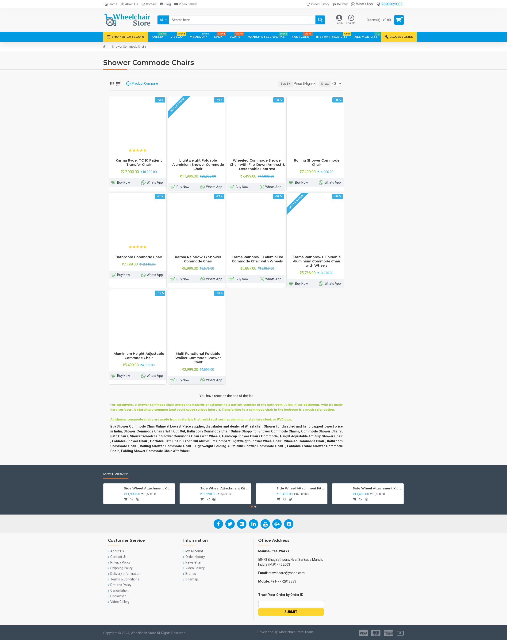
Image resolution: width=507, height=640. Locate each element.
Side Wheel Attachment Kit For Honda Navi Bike (224, 488)
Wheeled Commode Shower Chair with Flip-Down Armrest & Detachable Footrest (257, 164)
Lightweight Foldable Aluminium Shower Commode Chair (198, 164)
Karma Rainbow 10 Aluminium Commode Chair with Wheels (257, 259)
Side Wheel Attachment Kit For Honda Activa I (377, 488)
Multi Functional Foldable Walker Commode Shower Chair (198, 358)
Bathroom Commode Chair (138, 257)
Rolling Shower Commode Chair (316, 162)
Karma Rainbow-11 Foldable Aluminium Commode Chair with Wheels (316, 261)
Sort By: (282, 83)
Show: (326, 83)
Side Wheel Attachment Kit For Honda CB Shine (148, 488)
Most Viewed (115, 474)
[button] (252, 506)
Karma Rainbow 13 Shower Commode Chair (198, 259)
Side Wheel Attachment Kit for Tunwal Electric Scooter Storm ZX (301, 488)
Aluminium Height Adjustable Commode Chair (139, 356)
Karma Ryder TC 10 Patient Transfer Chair (139, 162)
